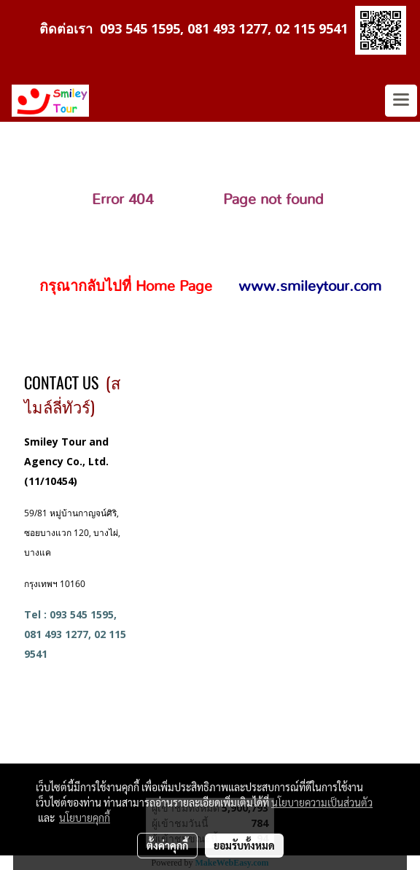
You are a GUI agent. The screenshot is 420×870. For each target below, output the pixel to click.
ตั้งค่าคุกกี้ (167, 845)
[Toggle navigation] (401, 101)
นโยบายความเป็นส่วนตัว (322, 802)
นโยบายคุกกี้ (84, 817)
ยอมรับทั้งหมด (244, 845)
